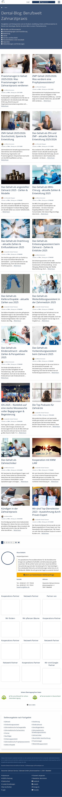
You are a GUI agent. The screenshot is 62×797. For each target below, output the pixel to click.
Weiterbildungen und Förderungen (13, 44)
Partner (6, 733)
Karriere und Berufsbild (10, 38)
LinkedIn (35, 784)
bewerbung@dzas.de (23, 587)
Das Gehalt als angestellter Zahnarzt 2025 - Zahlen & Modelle (15, 190)
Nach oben (32, 705)
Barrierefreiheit (7, 787)
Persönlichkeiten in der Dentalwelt (13, 40)
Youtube (36, 790)
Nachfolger (8, 736)
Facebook (36, 781)
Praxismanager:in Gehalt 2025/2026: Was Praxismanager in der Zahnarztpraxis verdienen (14, 80)
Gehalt (5, 36)
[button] (59, 2)
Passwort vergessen (39, 775)
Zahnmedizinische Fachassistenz (14, 730)
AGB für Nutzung (7, 778)
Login (28, 2)
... (13, 542)
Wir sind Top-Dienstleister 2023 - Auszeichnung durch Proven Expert (46, 511)
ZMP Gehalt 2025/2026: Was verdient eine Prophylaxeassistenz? (44, 79)
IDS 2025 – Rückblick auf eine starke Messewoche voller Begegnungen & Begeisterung (14, 409)
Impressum (5, 775)
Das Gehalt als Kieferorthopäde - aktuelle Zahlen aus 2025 (15, 299)
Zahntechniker (36, 735)
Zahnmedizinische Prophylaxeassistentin (17, 742)
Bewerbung (6, 33)
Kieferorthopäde (9, 745)
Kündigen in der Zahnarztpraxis (9, 510)
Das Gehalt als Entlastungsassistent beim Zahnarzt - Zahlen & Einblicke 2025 (46, 245)
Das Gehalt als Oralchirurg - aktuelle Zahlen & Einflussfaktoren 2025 (15, 244)
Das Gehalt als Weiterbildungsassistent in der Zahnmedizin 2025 (46, 299)
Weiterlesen (5, 106)
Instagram (36, 787)
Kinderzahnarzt (37, 724)
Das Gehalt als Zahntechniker (8, 461)
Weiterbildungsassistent (39, 744)
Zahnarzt (7, 722)
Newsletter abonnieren (40, 778)
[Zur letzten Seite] (18, 542)
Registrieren (43, 2)
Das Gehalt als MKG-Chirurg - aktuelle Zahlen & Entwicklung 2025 (46, 190)
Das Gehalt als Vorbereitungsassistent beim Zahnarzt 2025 (44, 351)
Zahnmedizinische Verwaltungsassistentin (39, 731)
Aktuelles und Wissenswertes (12, 29)
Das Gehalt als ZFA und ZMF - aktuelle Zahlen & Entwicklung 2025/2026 (44, 136)
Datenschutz (6, 781)
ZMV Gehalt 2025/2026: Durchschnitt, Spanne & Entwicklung (13, 136)
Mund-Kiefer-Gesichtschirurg (41, 738)
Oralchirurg (36, 722)
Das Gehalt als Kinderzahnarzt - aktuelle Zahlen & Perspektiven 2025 (14, 352)
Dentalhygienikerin (38, 727)
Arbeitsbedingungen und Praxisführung (15, 31)
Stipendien (6, 42)
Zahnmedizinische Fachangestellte (15, 727)
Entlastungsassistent (11, 739)
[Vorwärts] (16, 542)
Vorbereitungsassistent (11, 724)
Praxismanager (37, 741)
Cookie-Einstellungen (8, 784)
